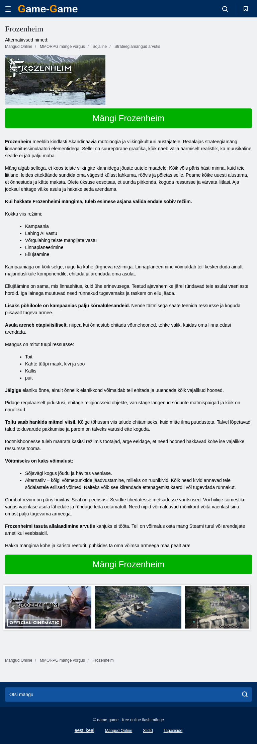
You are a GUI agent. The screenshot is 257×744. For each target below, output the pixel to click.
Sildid (148, 730)
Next (243, 607)
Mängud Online (118, 730)
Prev (13, 607)
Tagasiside (173, 730)
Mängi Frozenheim (128, 118)
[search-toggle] (225, 8)
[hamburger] (8, 9)
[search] (245, 694)
